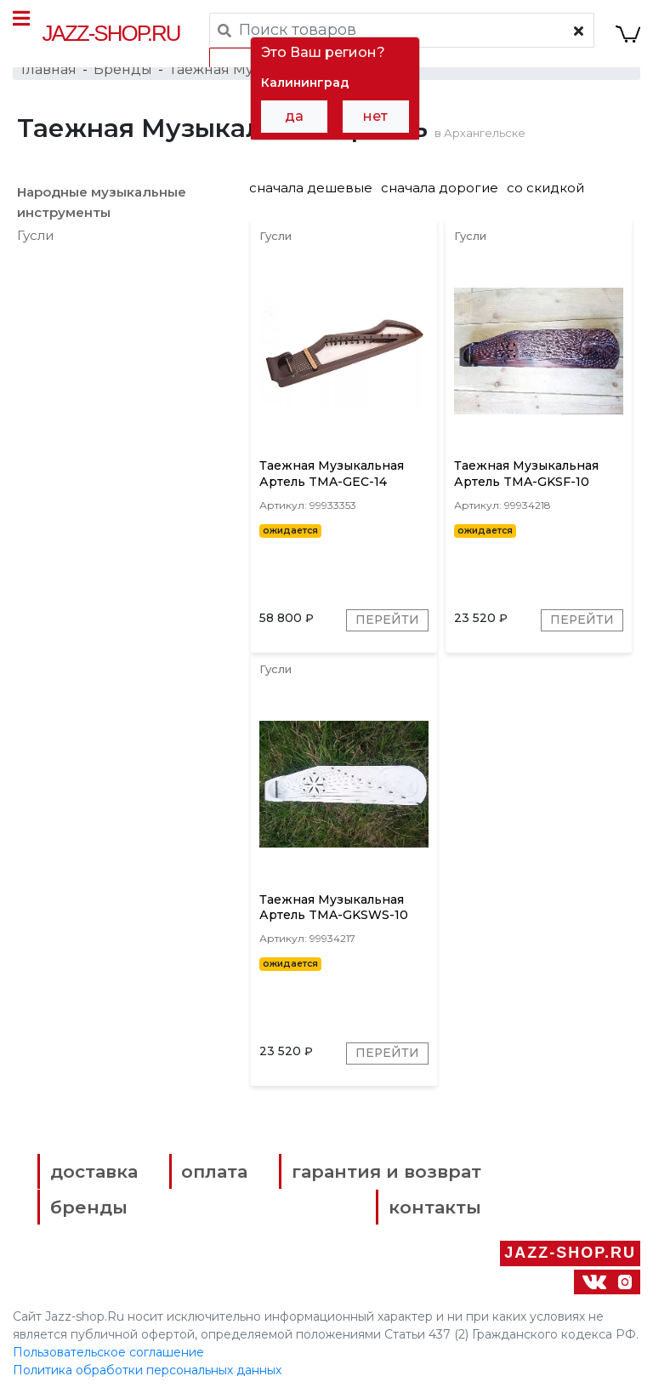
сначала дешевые (310, 188)
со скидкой (545, 188)
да (294, 116)
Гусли (35, 236)
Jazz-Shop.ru (111, 33)
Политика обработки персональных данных (147, 1372)
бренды (89, 1210)
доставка (95, 1174)
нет (375, 116)
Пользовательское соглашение (108, 1354)
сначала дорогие (439, 188)
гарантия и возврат (382, 1174)
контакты (430, 1210)
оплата (213, 1174)
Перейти (387, 623)
